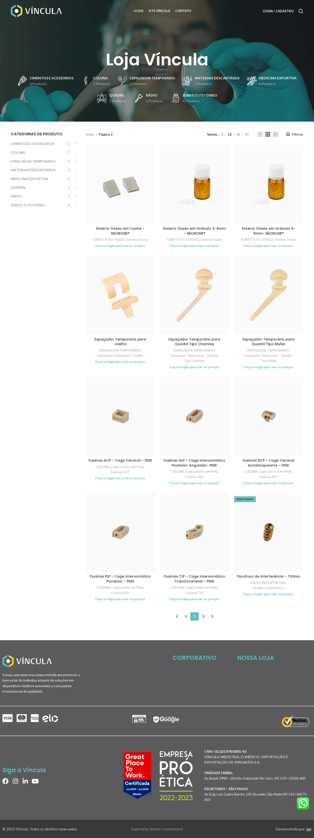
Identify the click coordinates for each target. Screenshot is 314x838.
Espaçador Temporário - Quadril (194, 355)
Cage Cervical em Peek (127, 467)
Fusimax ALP (194, 477)
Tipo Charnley (194, 361)
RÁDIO (16, 196)
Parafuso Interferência (269, 588)
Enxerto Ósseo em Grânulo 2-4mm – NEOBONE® (194, 231)
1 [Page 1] (186, 616)
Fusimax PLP (120, 593)
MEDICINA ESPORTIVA (29, 179)
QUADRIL (18, 187)
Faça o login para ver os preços (120, 245)
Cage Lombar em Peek (201, 471)
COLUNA (18, 152)
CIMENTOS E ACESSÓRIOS (32, 144)
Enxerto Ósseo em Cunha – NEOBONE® (120, 231)
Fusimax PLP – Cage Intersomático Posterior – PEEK (120, 579)
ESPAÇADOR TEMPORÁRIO (33, 161)
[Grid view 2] (260, 134)
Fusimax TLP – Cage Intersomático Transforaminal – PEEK (194, 579)
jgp (309, 829)
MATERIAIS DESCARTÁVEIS (33, 170)
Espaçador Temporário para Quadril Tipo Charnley (194, 342)
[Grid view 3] (267, 134)
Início (90, 134)
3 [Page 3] (203, 616)
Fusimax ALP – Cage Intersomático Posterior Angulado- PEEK (194, 463)
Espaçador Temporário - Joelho (120, 355)
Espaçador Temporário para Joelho (120, 342)
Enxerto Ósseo (137, 239)
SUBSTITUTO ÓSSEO (28, 205)
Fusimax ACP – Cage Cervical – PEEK (120, 460)
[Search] (301, 11)
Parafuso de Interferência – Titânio (268, 576)
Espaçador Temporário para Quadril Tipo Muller (268, 342)
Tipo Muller (268, 361)
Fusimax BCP (268, 477)
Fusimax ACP (120, 472)
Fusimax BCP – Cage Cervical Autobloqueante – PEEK (268, 463)
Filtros (297, 134)
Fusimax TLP (194, 593)
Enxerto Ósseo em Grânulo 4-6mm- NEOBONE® (268, 231)
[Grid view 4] (275, 134)
